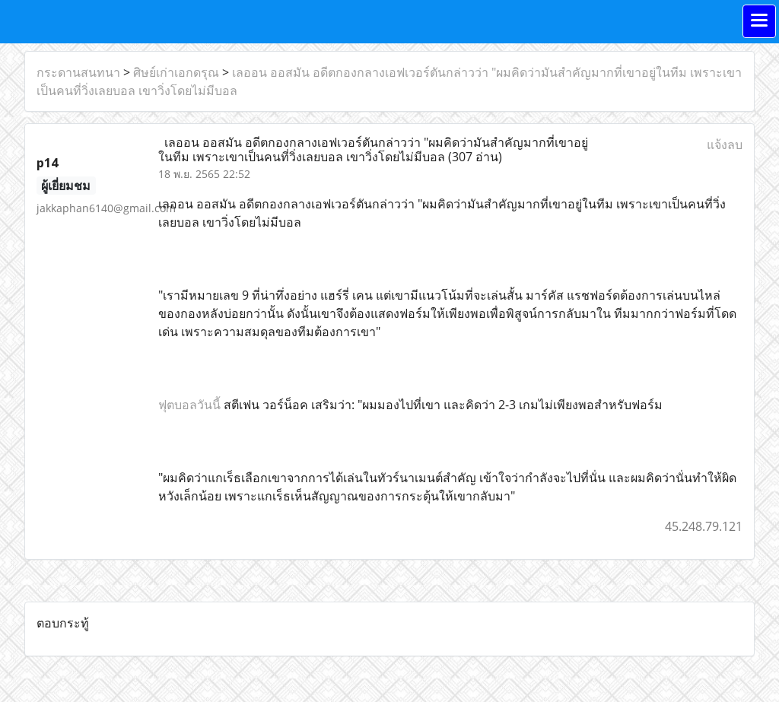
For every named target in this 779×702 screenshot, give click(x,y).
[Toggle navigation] (759, 21)
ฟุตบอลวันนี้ (189, 404)
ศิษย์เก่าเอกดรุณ (176, 72)
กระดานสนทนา (78, 72)
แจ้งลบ (724, 144)
